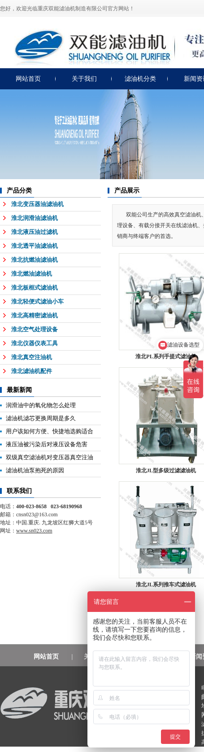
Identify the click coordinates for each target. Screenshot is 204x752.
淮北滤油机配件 (31, 371)
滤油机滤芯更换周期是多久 (41, 418)
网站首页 (28, 78)
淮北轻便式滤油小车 (37, 301)
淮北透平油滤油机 (34, 245)
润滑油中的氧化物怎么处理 (41, 405)
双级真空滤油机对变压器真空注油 (49, 457)
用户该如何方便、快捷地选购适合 (49, 431)
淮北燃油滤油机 (31, 273)
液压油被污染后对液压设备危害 (46, 444)
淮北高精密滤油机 (34, 315)
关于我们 (84, 78)
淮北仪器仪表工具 (34, 343)
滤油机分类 (140, 78)
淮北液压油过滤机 (34, 232)
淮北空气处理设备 (34, 329)
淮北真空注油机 (31, 357)
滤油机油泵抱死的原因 (35, 470)
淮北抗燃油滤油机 (34, 259)
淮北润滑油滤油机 (34, 218)
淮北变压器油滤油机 (37, 204)
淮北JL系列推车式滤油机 (166, 584)
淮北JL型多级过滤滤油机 (166, 470)
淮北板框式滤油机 (34, 287)
